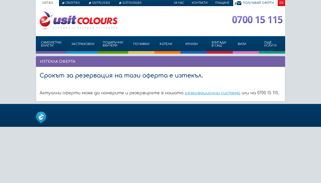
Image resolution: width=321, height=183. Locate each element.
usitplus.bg (101, 3)
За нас (179, 3)
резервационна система (212, 93)
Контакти (200, 3)
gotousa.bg (132, 3)
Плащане (222, 3)
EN (281, 3)
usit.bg (47, 3)
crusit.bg (72, 3)
